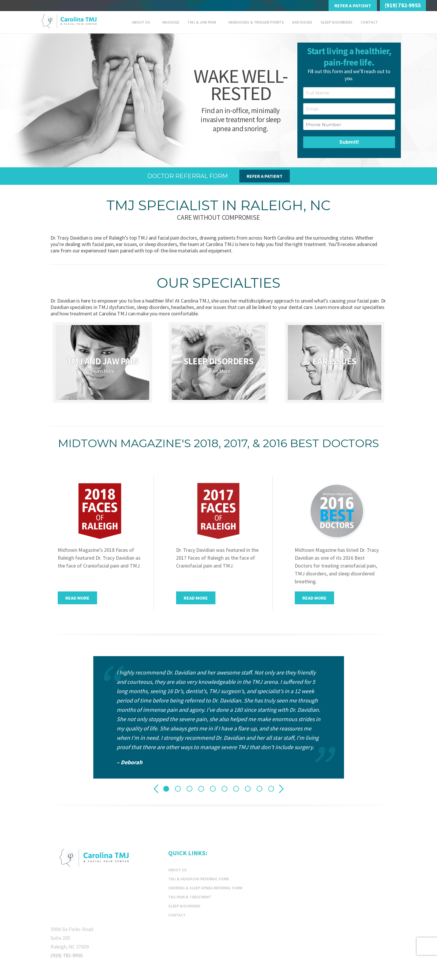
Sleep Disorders (337, 22)
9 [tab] (259, 789)
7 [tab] (236, 789)
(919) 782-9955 (403, 5)
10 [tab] (271, 789)
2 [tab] (178, 789)
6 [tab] (224, 789)
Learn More (102, 371)
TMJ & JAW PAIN (201, 22)
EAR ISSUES (302, 22)
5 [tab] (213, 789)
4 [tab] (201, 789)
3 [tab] (189, 789)
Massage (170, 22)
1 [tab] (166, 789)
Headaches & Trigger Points (256, 22)
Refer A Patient (352, 5)
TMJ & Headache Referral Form (198, 878)
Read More (77, 598)
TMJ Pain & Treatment (189, 897)
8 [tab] (248, 789)
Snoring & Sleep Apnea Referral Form (205, 887)
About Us (141, 22)
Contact (369, 22)
